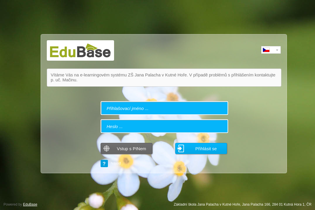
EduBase (30, 204)
